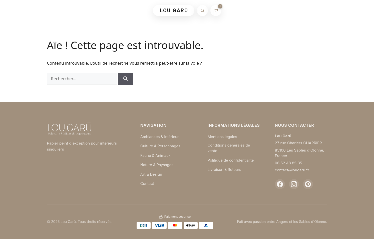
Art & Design (151, 174)
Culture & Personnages (160, 146)
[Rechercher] (202, 10)
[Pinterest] (308, 184)
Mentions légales (223, 136)
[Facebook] (280, 184)
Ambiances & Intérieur (159, 136)
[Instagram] (294, 184)
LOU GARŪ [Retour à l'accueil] (174, 10)
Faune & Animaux (155, 155)
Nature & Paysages (157, 164)
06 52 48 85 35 (288, 163)
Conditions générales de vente (229, 148)
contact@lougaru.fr (292, 170)
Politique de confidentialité (231, 160)
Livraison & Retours (225, 169)
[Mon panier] (215, 10)
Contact (147, 183)
